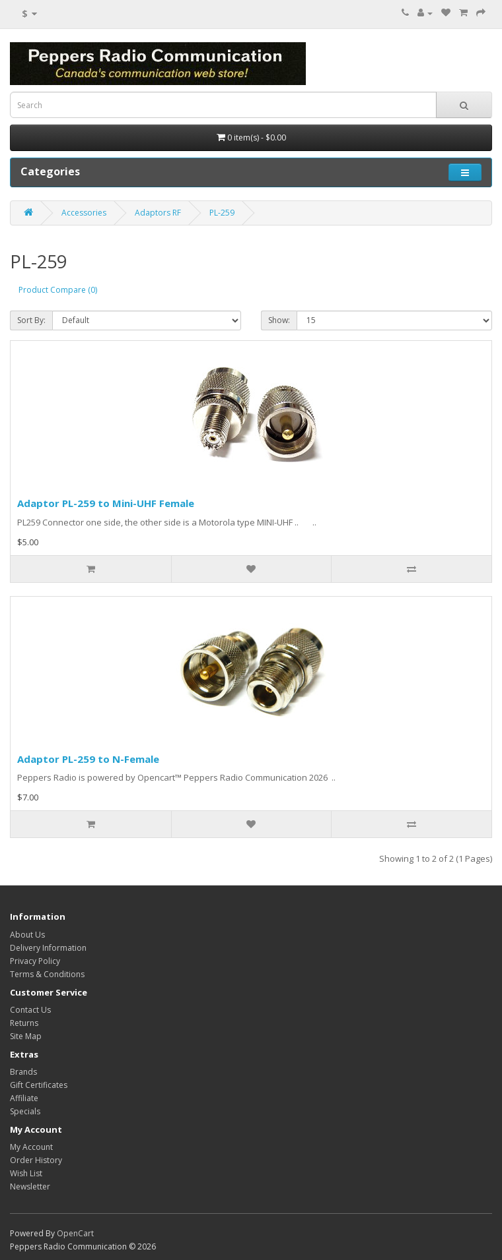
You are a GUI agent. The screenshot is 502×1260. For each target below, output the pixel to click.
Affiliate (24, 1098)
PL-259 (221, 212)
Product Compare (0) (57, 289)
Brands (23, 1071)
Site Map (26, 1036)
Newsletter (30, 1186)
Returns (24, 1023)
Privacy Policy (35, 961)
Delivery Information (48, 947)
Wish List (26, 1173)
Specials (25, 1111)
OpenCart (75, 1233)
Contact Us (30, 1009)
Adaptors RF (158, 212)
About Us (27, 934)
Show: (279, 320)
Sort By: (31, 320)
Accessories (83, 212)
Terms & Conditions (47, 974)
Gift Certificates (38, 1085)
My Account (31, 1147)
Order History (36, 1160)
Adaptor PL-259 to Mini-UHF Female (105, 503)
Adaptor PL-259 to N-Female (88, 758)
